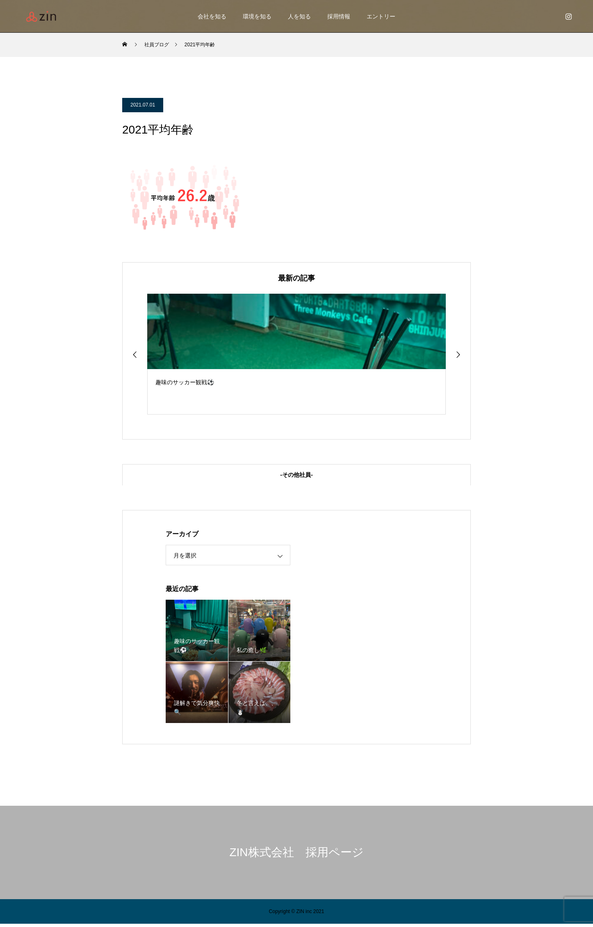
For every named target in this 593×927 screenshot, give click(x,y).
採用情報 (338, 16)
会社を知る (212, 16)
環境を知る (257, 16)
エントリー (381, 16)
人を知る (299, 16)
